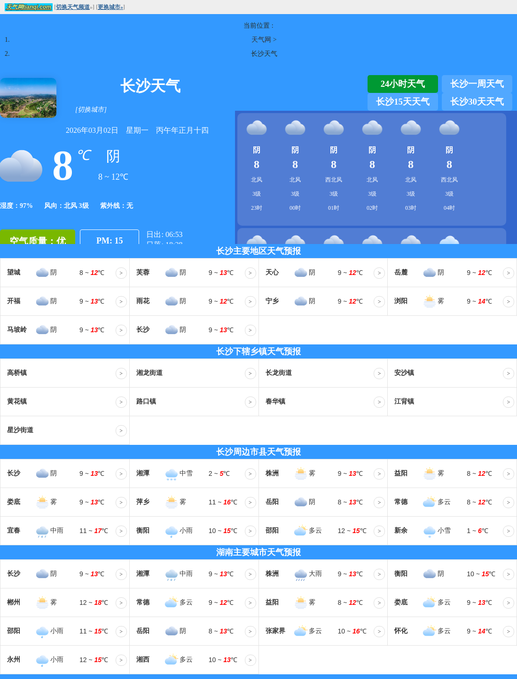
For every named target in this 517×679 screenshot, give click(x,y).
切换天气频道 (73, 7)
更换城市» (110, 7)
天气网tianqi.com (28, 7)
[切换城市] (91, 109)
